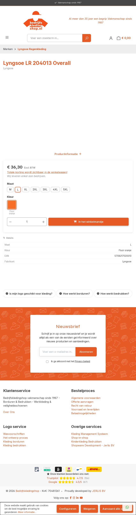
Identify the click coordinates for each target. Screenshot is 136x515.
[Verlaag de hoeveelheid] (10, 221)
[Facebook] (71, 498)
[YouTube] (81, 498)
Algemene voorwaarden (85, 398)
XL (25, 189)
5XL (65, 189)
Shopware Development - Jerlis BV (92, 445)
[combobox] (54, 38)
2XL (35, 189)
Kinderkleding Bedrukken (86, 441)
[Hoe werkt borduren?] (74, 293)
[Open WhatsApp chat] (127, 507)
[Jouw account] (111, 38)
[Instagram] (74, 498)
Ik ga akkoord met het (70, 361)
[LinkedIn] (77, 498)
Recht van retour (81, 405)
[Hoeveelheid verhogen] (43, 221)
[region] (68, 111)
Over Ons (9, 412)
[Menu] (7, 37)
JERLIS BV (98, 490)
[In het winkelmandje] (88, 221)
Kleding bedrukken (14, 445)
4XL (55, 189)
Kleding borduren (13, 441)
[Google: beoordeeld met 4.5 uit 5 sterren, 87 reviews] (68, 482)
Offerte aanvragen (82, 401)
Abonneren (89, 351)
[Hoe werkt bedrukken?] (113, 293)
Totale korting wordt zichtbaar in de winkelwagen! (37, 172)
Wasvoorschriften (14, 433)
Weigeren (89, 508)
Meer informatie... (27, 512)
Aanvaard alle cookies (116, 508)
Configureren (67, 508)
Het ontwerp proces (15, 437)
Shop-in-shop (79, 437)
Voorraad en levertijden (85, 409)
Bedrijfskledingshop (27, 490)
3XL (45, 189)
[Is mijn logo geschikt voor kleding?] (29, 293)
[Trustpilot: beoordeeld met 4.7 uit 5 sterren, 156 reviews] (68, 478)
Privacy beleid (82, 361)
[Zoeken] (86, 38)
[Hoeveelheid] (27, 221)
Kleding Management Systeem (89, 433)
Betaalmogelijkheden (83, 413)
